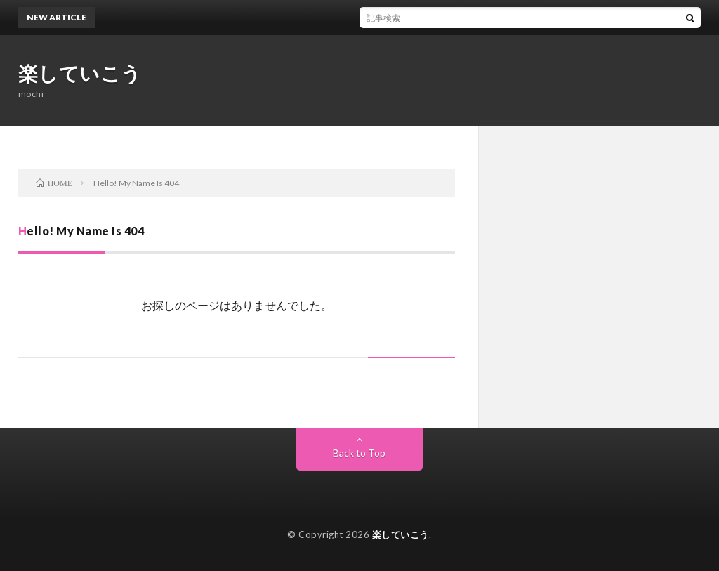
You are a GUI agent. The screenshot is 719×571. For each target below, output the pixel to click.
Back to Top (359, 453)
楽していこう (80, 73)
